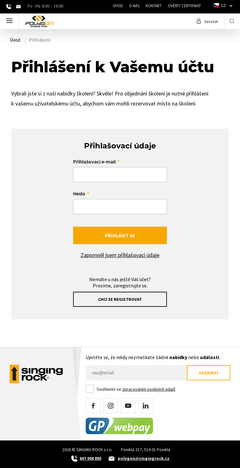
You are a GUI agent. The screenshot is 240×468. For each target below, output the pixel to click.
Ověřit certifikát (184, 5)
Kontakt (154, 5)
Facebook (93, 405)
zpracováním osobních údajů (148, 389)
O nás (134, 5)
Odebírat (209, 373)
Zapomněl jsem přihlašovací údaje (120, 255)
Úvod (118, 5)
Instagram (110, 405)
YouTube (128, 405)
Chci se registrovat (120, 299)
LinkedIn (145, 405)
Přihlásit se (120, 235)
